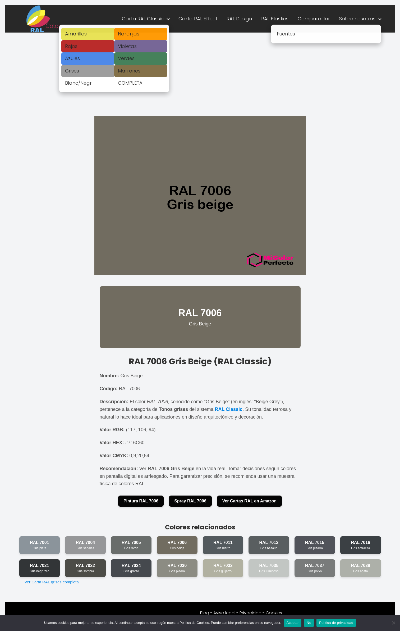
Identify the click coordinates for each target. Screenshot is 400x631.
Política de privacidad (336, 623)
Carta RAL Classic (143, 18)
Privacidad (250, 613)
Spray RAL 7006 (190, 501)
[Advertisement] (200, 72)
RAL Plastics (274, 18)
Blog (204, 613)
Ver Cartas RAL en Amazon (249, 501)
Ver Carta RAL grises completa (52, 582)
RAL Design (239, 18)
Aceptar (293, 623)
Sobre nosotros (357, 18)
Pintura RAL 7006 (140, 501)
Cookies (274, 613)
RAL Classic (228, 409)
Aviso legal (224, 613)
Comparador (314, 18)
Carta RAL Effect (197, 18)
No (309, 623)
